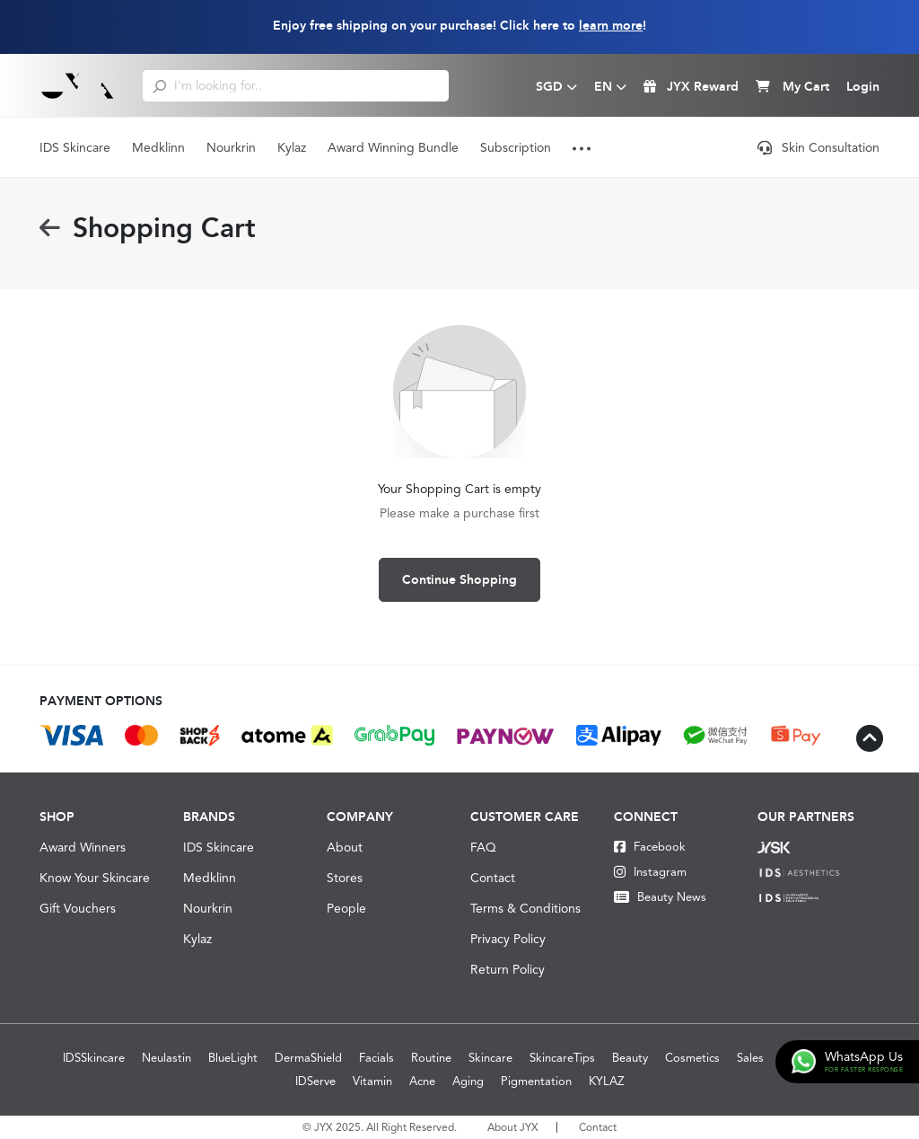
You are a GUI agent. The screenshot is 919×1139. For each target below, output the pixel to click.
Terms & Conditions (525, 908)
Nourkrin (231, 147)
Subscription (515, 147)
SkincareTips (562, 1057)
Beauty (630, 1057)
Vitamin (372, 1081)
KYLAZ (606, 1081)
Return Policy (507, 969)
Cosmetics (692, 1057)
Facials (376, 1057)
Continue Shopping (459, 579)
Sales (750, 1057)
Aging (468, 1081)
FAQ (483, 847)
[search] (159, 85)
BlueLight (233, 1057)
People (346, 908)
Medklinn (158, 147)
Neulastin (166, 1057)
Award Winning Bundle (393, 147)
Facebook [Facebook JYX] (650, 846)
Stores (345, 877)
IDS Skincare (74, 147)
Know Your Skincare (94, 877)
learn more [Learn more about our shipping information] (611, 25)
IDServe (315, 1081)
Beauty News (660, 897)
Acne (422, 1081)
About (345, 847)
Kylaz (291, 147)
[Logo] (77, 85)
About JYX (512, 1127)
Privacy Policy (508, 939)
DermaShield (308, 1057)
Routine (431, 1057)
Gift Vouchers (77, 908)
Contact (492, 877)
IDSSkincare (94, 1057)
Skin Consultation (818, 147)
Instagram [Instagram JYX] (650, 872)
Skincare (490, 1057)
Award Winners (82, 847)
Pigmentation (536, 1081)
